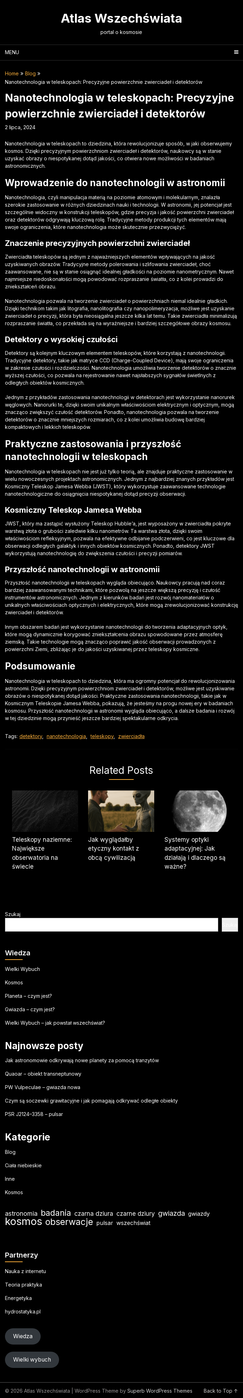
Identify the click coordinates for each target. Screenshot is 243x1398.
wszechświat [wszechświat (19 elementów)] (133, 1222)
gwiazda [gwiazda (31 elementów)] (171, 1213)
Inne (10, 1179)
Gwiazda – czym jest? (30, 1009)
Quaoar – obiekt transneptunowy (43, 1074)
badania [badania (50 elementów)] (56, 1212)
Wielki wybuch (32, 1359)
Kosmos (14, 982)
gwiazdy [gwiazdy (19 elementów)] (199, 1213)
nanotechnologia (66, 736)
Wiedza (23, 1336)
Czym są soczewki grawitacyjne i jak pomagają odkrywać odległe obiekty (91, 1101)
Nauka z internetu (25, 1271)
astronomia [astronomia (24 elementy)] (21, 1213)
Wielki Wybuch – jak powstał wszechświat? (55, 1023)
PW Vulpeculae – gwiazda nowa (42, 1087)
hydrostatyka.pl (23, 1311)
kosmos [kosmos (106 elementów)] (23, 1221)
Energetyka (18, 1298)
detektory (30, 736)
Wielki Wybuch (22, 969)
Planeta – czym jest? (28, 996)
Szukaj (13, 914)
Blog (30, 73)
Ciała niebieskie (23, 1165)
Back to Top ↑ (221, 1391)
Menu (12, 52)
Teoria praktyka (23, 1285)
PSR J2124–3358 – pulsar (34, 1114)
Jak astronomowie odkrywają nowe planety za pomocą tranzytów (82, 1060)
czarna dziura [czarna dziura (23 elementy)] (93, 1213)
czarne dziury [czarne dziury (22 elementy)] (135, 1213)
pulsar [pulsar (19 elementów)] (104, 1222)
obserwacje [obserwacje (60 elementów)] (69, 1222)
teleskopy (102, 736)
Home (12, 73)
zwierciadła (131, 736)
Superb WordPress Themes (159, 1391)
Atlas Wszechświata (121, 18)
